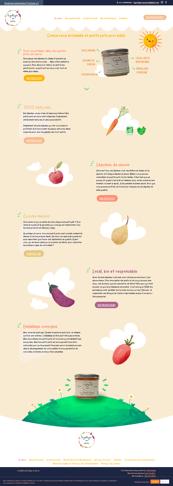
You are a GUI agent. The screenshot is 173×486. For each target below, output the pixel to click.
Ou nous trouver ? (155, 17)
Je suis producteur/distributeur (139, 459)
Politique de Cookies (110, 463)
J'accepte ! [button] (155, 481)
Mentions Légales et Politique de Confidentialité (75, 463)
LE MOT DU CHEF (33, 255)
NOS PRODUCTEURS (106, 306)
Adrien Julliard (150, 476)
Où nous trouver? (102, 459)
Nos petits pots (72, 18)
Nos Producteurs (108, 18)
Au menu (58, 18)
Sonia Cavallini (150, 473)
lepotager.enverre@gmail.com (146, 2)
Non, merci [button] (165, 481)
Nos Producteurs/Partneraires (77, 459)
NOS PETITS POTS (34, 77)
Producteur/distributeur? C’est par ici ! (22, 3)
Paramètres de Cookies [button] (142, 482)
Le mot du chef (90, 18)
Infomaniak (151, 470)
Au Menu (22, 459)
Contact (123, 18)
